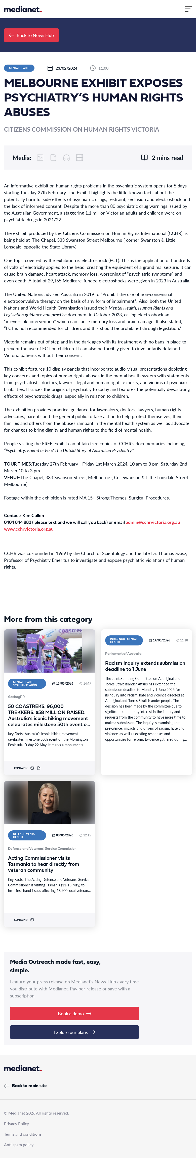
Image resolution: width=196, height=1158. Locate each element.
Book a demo (74, 1013)
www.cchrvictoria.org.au (29, 529)
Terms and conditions (23, 1134)
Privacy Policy (16, 1123)
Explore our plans (74, 1032)
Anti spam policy (18, 1144)
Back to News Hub (31, 35)
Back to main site (25, 1086)
